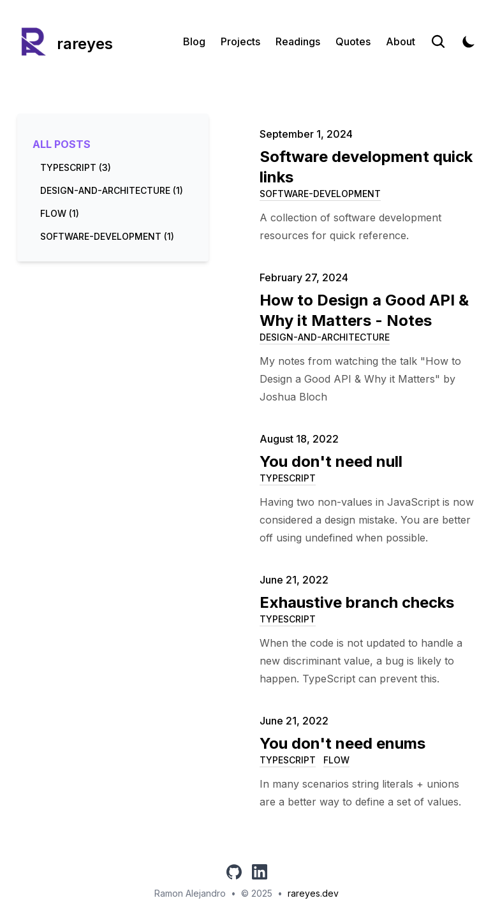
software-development (320, 193)
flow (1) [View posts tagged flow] (59, 213)
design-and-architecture (325, 337)
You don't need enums (342, 743)
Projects (240, 41)
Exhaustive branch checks (357, 602)
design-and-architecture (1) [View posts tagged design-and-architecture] (111, 190)
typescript (288, 478)
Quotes (353, 41)
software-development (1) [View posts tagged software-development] (107, 236)
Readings (298, 41)
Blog (194, 41)
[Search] (438, 41)
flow (336, 759)
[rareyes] (65, 41)
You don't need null (331, 461)
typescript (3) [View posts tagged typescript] (75, 167)
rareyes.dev (313, 893)
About (400, 41)
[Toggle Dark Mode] (468, 41)
